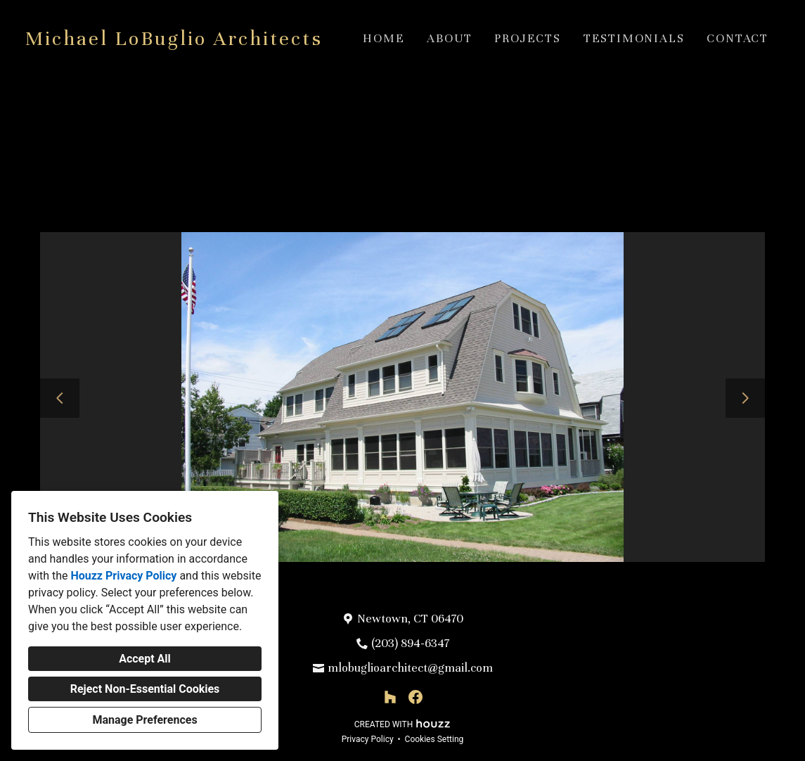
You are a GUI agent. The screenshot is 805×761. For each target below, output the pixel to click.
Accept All (145, 658)
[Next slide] (745, 398)
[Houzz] (390, 697)
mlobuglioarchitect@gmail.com (410, 667)
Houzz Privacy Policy (123, 575)
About (449, 38)
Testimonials (634, 38)
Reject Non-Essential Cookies (145, 689)
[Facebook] (415, 697)
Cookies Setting (434, 739)
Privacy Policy (368, 739)
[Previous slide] (59, 398)
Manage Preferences (144, 720)
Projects (527, 38)
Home (383, 38)
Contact (737, 38)
